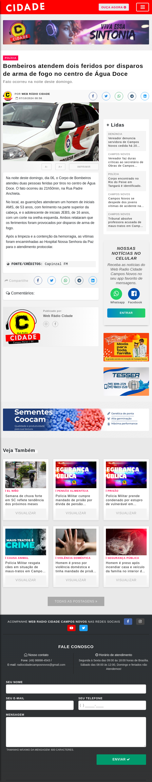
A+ (60, 166)
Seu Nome (14, 682)
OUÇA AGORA (113, 7)
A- (46, 166)
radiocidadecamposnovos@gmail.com (41, 664)
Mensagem (15, 714)
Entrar (126, 312)
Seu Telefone (90, 698)
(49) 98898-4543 (39, 660)
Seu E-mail (15, 698)
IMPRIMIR (83, 166)
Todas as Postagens (76, 601)
